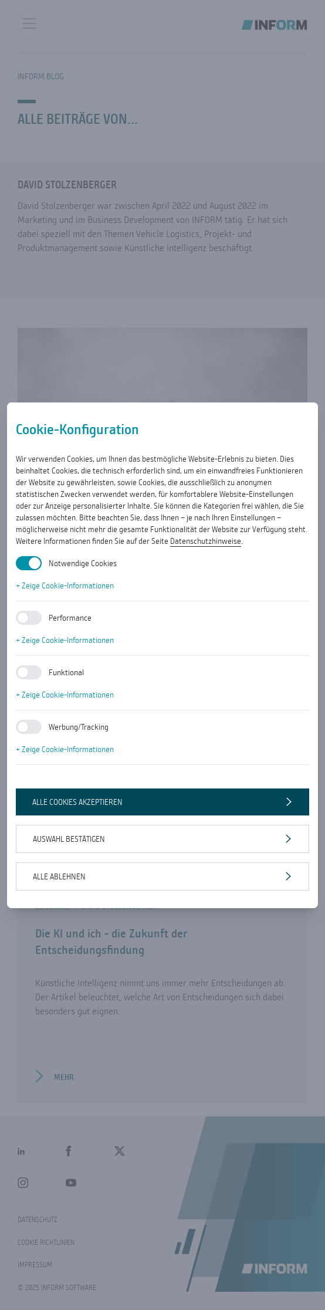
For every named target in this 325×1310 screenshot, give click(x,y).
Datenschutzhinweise (205, 541)
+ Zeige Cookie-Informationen (65, 585)
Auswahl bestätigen (69, 839)
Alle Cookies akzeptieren (77, 802)
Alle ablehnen (59, 876)
